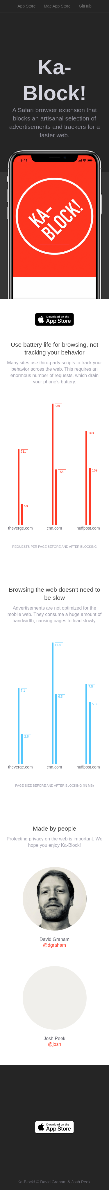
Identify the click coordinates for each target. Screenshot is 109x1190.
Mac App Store (57, 6)
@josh (54, 1044)
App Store (26, 6)
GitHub (85, 6)
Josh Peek (81, 1182)
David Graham (53, 1182)
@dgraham (54, 945)
